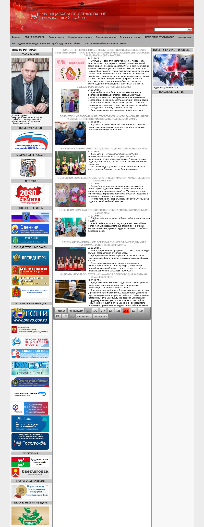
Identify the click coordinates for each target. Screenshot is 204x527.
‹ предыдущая (76, 311)
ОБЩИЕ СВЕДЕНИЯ (34, 37)
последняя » (100, 316)
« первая (60, 311)
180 (110, 311)
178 (95, 311)
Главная (16, 37)
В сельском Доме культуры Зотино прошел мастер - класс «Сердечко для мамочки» (103, 179)
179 (103, 311)
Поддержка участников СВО (166, 87)
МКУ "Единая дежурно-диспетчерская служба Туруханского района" (46, 43)
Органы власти (56, 37)
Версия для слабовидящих (24, 50)
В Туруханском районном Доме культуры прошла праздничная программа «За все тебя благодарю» (104, 243)
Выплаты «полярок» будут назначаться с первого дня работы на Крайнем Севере (103, 275)
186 (65, 316)
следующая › (84, 316)
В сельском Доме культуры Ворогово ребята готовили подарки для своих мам (103, 211)
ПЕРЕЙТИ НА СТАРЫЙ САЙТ (159, 37)
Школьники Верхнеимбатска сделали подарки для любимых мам (104, 148)
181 (118, 311)
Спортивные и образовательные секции (105, 43)
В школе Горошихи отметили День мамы (104, 86)
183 (133, 311)
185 (57, 316)
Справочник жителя (106, 37)
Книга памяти (184, 37)
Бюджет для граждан (130, 37)
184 (141, 311)
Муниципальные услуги (80, 37)
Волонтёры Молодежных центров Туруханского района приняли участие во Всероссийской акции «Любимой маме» (104, 117)
